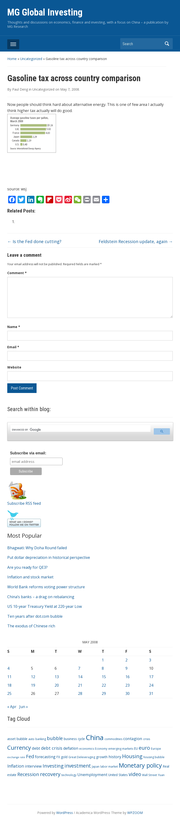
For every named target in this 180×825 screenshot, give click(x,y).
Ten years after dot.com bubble (35, 616)
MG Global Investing (44, 12)
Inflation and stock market (30, 577)
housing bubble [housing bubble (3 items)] (154, 757)
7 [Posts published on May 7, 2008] (79, 668)
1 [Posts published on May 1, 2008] (103, 660)
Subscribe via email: (28, 453)
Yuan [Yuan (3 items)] (161, 775)
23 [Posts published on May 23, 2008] (127, 685)
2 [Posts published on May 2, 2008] (126, 660)
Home (12, 58)
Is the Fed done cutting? (34, 241)
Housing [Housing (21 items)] (132, 756)
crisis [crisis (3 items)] (146, 739)
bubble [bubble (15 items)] (55, 738)
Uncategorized (31, 58)
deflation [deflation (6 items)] (70, 748)
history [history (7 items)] (115, 756)
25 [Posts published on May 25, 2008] (9, 693)
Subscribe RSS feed (24, 503)
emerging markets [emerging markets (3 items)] (120, 749)
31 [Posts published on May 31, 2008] (151, 693)
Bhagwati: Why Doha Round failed (37, 547)
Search (166, 43)
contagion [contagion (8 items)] (132, 738)
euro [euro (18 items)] (144, 747)
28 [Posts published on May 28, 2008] (80, 693)
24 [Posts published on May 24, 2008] (151, 685)
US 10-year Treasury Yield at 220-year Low (44, 606)
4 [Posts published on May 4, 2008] (8, 668)
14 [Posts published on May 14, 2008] (80, 676)
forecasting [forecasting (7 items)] (45, 756)
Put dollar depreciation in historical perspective (48, 557)
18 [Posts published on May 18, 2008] (9, 685)
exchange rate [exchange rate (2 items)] (16, 757)
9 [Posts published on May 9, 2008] (126, 668)
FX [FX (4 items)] (58, 757)
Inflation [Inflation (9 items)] (15, 766)
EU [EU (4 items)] (136, 748)
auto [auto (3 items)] (31, 739)
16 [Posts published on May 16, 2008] (127, 676)
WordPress (64, 812)
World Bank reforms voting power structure (46, 586)
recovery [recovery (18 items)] (50, 774)
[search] (80, 430)
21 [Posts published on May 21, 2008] (80, 685)
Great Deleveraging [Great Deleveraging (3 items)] (81, 757)
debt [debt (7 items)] (36, 748)
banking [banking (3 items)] (40, 739)
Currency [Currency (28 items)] (19, 747)
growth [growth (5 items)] (102, 756)
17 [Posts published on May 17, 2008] (151, 676)
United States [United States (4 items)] (118, 775)
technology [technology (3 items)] (68, 775)
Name (13, 326)
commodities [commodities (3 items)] (113, 739)
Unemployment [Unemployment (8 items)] (92, 774)
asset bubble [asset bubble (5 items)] (17, 738)
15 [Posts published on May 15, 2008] (104, 676)
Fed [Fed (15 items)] (30, 756)
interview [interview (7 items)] (33, 766)
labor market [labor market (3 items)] (109, 767)
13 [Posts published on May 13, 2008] (57, 676)
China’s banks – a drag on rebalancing (40, 596)
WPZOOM (135, 812)
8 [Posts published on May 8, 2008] (103, 668)
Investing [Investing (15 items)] (53, 765)
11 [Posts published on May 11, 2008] (9, 676)
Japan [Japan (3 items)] (95, 767)
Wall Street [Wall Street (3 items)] (149, 775)
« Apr (11, 706)
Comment (17, 273)
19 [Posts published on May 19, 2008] (33, 685)
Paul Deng (20, 89)
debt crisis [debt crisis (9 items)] (51, 748)
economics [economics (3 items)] (86, 749)
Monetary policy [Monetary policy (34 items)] (140, 765)
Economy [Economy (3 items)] (101, 749)
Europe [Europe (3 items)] (156, 749)
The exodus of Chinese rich (31, 626)
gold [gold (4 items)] (64, 757)
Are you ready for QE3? (27, 567)
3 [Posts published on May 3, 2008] (150, 660)
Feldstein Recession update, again (136, 241)
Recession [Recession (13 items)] (28, 774)
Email (13, 347)
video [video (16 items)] (135, 774)
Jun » (23, 706)
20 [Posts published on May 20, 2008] (57, 685)
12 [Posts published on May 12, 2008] (33, 676)
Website (14, 367)
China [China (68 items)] (95, 737)
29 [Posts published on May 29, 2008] (104, 693)
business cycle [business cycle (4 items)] (74, 739)
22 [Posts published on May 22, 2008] (104, 685)
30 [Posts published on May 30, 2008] (127, 693)
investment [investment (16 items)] (77, 765)
